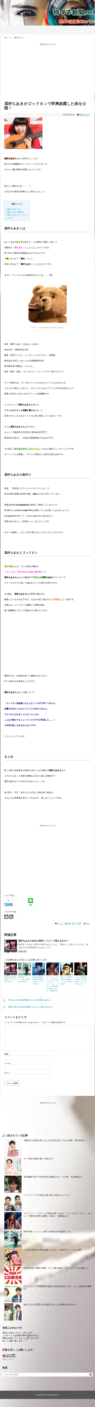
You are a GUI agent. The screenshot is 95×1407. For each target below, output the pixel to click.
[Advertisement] (25, 71)
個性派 (68, 923)
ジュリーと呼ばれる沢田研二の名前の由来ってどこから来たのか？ (80, 980)
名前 (7, 1054)
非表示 (19, 204)
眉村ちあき (84, 115)
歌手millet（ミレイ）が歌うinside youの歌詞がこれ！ (24, 980)
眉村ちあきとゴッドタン (17, 215)
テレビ (60, 923)
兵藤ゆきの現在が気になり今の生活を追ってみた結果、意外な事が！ (55, 1140)
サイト (7, 1073)
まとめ (9, 218)
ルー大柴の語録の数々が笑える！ (39, 1159)
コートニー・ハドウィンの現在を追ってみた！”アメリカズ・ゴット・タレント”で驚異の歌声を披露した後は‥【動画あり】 (52, 984)
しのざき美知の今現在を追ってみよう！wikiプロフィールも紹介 (53, 1250)
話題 (79, 923)
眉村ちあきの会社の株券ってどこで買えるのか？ (43, 941)
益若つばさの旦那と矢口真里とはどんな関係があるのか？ (50, 1304)
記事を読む (22, 951)
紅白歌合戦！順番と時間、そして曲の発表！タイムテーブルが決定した (56, 1268)
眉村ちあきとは (13, 209)
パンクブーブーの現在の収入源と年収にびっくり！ (47, 1195)
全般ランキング (8, 1359)
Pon (87, 923)
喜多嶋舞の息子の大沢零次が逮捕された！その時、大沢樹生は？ (53, 1177)
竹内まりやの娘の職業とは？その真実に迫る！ (26, 1000)
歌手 (74, 923)
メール (8, 1063)
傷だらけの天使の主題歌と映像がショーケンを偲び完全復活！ (66, 980)
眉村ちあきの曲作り (15, 212)
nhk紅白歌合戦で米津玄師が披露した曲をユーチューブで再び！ (38, 980)
